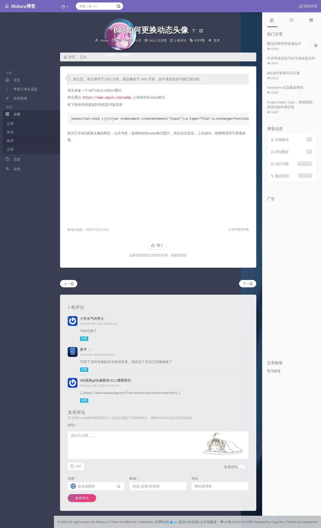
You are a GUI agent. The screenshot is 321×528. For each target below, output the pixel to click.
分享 (27, 149)
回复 (84, 338)
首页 (69, 57)
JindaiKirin (145, 522)
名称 (72, 478)
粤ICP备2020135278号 (236, 522)
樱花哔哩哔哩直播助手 (284, 44)
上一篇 (69, 283)
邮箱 (134, 478)
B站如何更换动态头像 (283, 73)
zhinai (104, 40)
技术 (27, 141)
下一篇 (248, 283)
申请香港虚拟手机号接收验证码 (291, 58)
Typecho (277, 522)
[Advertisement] (158, 182)
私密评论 (231, 467)
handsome (309, 522)
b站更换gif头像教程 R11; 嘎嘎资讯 (105, 380)
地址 (195, 478)
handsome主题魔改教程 (285, 87)
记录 (27, 123)
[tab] (272, 19)
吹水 (27, 132)
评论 (72, 425)
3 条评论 (180, 40)
